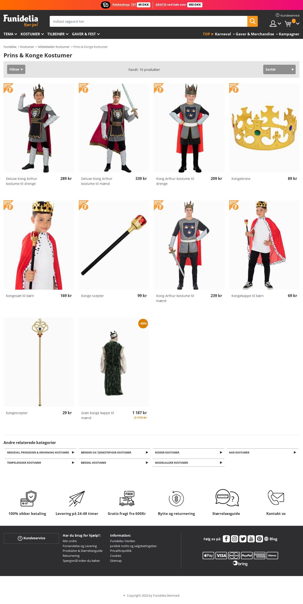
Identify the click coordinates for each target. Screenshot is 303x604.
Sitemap (116, 562)
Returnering (71, 557)
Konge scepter (92, 295)
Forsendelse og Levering (80, 547)
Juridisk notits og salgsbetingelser (133, 547)
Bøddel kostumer (94, 464)
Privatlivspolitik (121, 552)
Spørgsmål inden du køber (81, 562)
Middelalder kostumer (172, 464)
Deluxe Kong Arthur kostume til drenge (21, 181)
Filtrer (14, 69)
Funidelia (10, 47)
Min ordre (70, 542)
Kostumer (30, 34)
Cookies (115, 557)
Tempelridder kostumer (25, 464)
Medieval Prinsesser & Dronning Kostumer (39, 452)
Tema (8, 34)
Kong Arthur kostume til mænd (175, 298)
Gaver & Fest (84, 34)
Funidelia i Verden (122, 542)
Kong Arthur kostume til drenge (175, 181)
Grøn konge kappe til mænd (97, 415)
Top (206, 34)
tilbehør (56, 34)
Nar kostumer (240, 452)
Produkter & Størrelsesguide (82, 552)
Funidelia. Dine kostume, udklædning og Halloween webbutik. (21, 21)
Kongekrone (241, 178)
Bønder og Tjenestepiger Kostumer (107, 452)
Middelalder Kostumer (54, 47)
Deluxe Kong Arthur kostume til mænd (96, 181)
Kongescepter (17, 413)
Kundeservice (31, 539)
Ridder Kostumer (168, 452)
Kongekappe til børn (248, 295)
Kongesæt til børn (20, 295)
